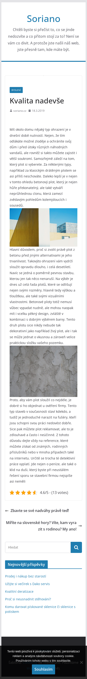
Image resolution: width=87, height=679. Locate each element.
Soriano (43, 18)
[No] (81, 662)
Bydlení (16, 90)
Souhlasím (43, 669)
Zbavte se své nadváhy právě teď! (37, 510)
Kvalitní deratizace (19, 591)
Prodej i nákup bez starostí (25, 576)
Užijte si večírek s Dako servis (27, 584)
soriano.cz (19, 111)
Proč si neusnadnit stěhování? (28, 599)
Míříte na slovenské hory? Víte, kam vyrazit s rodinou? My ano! (44, 526)
